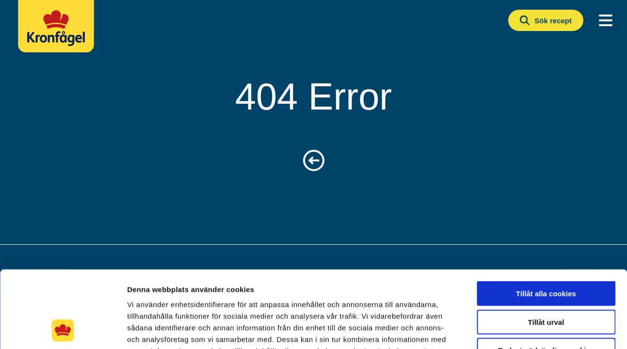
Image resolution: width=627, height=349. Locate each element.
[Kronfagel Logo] (58, 31)
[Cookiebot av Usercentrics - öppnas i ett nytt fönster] (62, 330)
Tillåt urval (546, 250)
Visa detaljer (526, 330)
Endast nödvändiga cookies (546, 278)
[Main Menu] (605, 20)
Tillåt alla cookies (546, 221)
